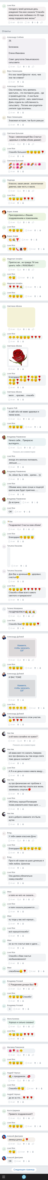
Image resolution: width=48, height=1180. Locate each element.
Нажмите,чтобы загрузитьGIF (22, 648)
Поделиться (41, 22)
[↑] (33, 22)
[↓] (37, 22)
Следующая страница (24, 1170)
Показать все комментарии (24, 452)
